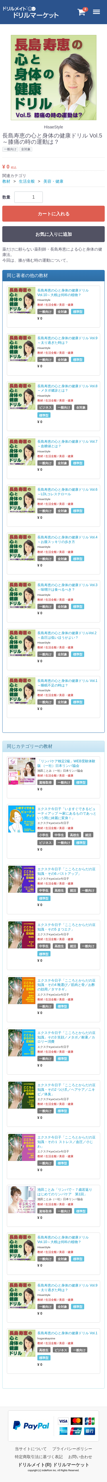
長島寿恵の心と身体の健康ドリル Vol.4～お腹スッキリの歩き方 (67, 539)
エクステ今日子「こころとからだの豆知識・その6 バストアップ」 (66, 871)
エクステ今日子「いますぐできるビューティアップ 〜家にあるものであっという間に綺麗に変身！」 (66, 813)
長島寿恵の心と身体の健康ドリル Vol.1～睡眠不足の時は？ (67, 683)
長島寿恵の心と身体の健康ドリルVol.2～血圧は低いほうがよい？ (66, 635)
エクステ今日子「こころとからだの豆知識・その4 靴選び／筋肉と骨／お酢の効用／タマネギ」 (66, 985)
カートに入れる (54, 213)
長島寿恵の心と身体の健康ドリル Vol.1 (67, 1333)
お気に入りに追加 (53, 234)
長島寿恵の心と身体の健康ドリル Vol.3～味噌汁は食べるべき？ (67, 587)
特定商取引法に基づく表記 (39, 1456)
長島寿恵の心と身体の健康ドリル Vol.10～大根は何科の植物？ (63, 292)
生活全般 (27, 181)
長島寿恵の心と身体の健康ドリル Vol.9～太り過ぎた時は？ (67, 340)
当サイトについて (31, 1448)
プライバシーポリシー (72, 1448)
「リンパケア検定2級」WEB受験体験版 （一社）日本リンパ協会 (66, 763)
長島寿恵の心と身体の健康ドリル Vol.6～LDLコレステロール (67, 492)
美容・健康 (53, 181)
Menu (98, 9)
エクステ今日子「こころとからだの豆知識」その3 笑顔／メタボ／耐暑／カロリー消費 (66, 1037)
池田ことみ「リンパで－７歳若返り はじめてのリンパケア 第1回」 (66, 1192)
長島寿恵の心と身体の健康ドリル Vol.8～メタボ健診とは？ (67, 388)
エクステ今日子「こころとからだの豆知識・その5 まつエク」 (66, 927)
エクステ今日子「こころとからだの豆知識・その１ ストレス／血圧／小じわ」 (66, 1141)
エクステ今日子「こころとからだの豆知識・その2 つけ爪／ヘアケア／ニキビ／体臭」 (66, 1089)
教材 (6, 181)
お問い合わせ (80, 1456)
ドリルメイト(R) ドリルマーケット (53, 1464)
